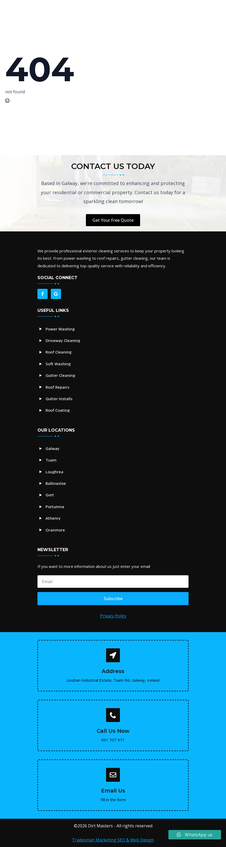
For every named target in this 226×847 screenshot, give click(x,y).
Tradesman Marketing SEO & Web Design (113, 840)
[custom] (56, 294)
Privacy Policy (113, 616)
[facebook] (42, 294)
